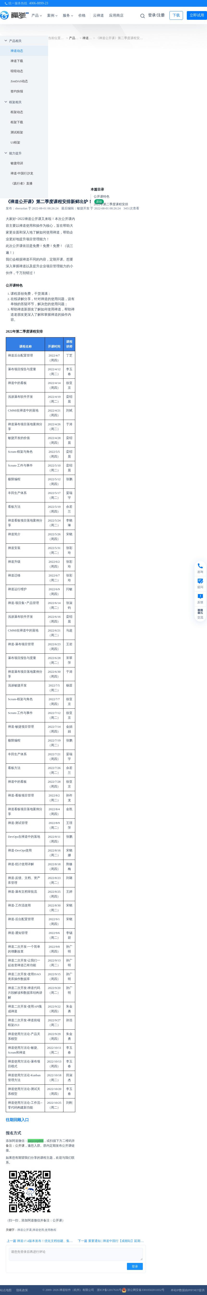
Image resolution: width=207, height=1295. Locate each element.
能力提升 (15, 153)
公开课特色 (101, 196)
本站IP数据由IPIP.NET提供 (188, 1290)
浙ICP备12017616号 (109, 1290)
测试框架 (17, 132)
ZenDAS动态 (19, 81)
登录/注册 (156, 15)
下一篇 (112, 1241)
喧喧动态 (17, 71)
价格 (82, 15)
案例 (52, 15)
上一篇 (41, 1241)
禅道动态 (17, 51)
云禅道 (98, 15)
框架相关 (15, 102)
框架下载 (17, 122)
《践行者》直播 (21, 183)
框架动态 (17, 112)
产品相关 (15, 41)
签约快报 (17, 91)
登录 (135, 1266)
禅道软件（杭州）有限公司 (76, 1290)
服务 (68, 15)
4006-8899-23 (38, 3)
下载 (176, 15)
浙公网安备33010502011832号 (143, 1290)
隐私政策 (22, 1290)
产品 (36, 15)
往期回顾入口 (17, 1120)
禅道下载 (17, 61)
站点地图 (6, 1290)
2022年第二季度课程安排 (111, 204)
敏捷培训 (17, 163)
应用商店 (116, 15)
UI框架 (15, 142)
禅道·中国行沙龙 (22, 173)
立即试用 (197, 15)
